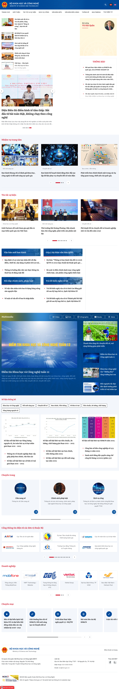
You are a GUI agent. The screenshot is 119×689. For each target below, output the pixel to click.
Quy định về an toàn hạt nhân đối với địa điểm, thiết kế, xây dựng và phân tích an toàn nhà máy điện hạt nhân (22, 261)
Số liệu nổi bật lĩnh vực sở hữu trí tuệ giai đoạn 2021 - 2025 (21, 462)
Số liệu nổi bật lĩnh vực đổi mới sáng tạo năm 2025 (60, 459)
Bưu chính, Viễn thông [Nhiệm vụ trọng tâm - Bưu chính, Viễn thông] (89, 168)
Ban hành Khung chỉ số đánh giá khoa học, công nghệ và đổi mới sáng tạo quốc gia (18, 174)
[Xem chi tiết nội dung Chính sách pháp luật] (75, 512)
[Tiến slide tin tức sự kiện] (71, 241)
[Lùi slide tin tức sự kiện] (48, 241)
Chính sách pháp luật (59, 498)
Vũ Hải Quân (88, 25)
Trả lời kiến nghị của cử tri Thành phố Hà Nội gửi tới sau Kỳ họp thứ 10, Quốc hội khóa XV (64, 300)
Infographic (83, 317)
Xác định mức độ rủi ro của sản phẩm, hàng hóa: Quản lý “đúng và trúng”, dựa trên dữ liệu (22, 24)
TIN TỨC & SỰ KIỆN (29, 12)
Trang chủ (6, 12)
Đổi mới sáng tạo (28, 405)
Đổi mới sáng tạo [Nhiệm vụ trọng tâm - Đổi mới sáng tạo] (8, 168)
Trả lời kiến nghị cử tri (57, 281)
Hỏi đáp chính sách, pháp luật (18, 281)
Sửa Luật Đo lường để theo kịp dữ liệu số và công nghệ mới (21, 45)
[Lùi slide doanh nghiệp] (51, 595)
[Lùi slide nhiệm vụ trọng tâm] (51, 183)
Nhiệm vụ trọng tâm (12, 140)
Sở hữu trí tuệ (75, 405)
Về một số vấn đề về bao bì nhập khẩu (19, 299)
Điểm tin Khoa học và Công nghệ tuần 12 (25, 372)
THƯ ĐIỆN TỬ (108, 12)
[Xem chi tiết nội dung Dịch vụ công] (114, 512)
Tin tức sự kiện (9, 195)
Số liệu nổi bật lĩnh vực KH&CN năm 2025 (98, 441)
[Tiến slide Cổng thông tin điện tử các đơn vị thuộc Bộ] (75, 557)
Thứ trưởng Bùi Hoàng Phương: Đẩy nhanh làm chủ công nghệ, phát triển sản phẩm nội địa (58, 231)
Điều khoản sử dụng (110, 650)
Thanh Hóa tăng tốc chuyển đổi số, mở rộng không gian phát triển (98, 344)
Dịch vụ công (44, 12)
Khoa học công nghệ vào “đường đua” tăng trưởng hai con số (108, 372)
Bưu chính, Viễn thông (59, 405)
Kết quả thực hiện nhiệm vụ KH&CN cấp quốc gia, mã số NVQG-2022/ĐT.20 (98, 71)
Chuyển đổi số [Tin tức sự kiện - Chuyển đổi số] (86, 224)
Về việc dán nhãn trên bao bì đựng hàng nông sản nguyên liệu (22, 290)
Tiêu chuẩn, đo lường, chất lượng (94, 405)
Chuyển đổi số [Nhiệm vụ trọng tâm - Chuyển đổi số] (46, 168)
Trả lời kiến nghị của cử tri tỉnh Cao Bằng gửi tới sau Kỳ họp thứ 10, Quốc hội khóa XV (64, 290)
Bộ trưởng (85, 23)
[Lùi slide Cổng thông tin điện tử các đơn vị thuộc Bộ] (44, 557)
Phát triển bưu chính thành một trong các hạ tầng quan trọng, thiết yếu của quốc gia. (98, 174)
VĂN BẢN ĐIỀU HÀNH (72, 12)
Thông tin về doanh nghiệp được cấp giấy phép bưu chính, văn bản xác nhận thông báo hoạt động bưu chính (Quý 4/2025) (21, 455)
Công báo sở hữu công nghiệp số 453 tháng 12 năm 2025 (99, 449)
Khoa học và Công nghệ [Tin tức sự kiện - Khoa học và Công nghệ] (10, 224)
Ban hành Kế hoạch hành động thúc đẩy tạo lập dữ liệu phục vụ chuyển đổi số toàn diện (58, 174)
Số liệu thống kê (9, 399)
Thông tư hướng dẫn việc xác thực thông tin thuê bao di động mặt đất (22, 271)
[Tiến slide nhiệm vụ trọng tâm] (68, 183)
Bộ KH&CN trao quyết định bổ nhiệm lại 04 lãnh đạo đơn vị (21, 35)
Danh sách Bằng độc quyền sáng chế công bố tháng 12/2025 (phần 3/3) (99, 456)
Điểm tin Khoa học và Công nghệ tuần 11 (108, 355)
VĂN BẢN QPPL (57, 12)
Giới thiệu (16, 12)
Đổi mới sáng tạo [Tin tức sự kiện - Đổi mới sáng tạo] (47, 224)
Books (98, 317)
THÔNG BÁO (99, 62)
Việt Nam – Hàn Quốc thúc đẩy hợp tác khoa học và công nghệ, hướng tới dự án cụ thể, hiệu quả (22, 68)
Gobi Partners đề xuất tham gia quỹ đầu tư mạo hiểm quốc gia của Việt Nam (18, 229)
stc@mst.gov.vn (64, 668)
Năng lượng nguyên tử (10, 410)
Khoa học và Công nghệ (11, 405)
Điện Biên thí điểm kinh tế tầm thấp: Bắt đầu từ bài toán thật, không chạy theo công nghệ (27, 114)
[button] (53, 91)
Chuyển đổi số (43, 405)
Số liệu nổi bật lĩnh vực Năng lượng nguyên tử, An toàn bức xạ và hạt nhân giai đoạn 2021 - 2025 (19, 443)
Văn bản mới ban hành (15, 252)
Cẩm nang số (20, 498)
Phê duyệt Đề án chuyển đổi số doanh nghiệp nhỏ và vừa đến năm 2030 (98, 229)
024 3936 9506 (67, 665)
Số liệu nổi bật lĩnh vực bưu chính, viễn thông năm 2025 (59, 452)
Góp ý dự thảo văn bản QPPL (59, 252)
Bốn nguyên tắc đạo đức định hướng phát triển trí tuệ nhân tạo (108, 386)
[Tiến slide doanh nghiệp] (68, 595)
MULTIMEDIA (96, 12)
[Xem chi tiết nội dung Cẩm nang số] (36, 512)
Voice (111, 317)
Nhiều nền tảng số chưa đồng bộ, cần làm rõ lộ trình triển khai (22, 55)
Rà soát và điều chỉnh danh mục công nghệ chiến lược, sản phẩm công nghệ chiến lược (63, 271)
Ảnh (68, 317)
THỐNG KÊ (85, 12)
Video (56, 317)
